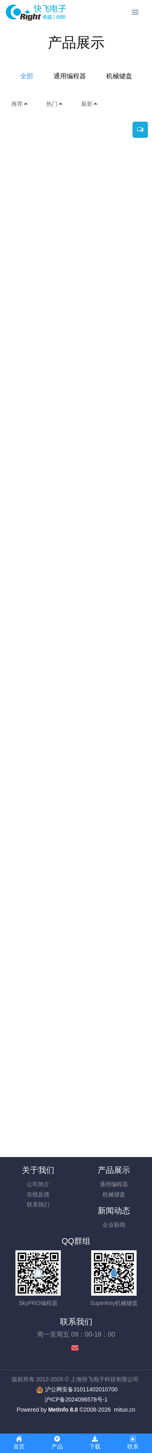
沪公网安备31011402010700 (81, 1389)
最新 (89, 104)
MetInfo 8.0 (63, 1409)
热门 (54, 104)
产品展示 (114, 1170)
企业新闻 (114, 1225)
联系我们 (38, 1204)
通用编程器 (70, 76)
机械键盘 (119, 76)
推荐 (19, 104)
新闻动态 (114, 1210)
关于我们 (38, 1170)
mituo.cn (124, 1409)
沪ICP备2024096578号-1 (76, 1399)
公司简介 (38, 1184)
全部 (26, 76)
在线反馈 (38, 1194)
